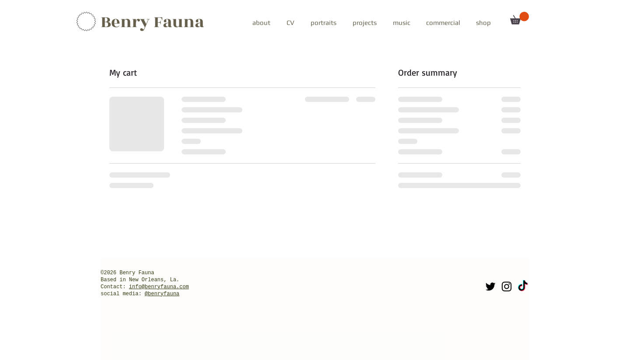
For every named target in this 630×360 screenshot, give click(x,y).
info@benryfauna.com (159, 287)
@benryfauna (162, 294)
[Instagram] (506, 286)
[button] (323, 18)
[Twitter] (490, 286)
